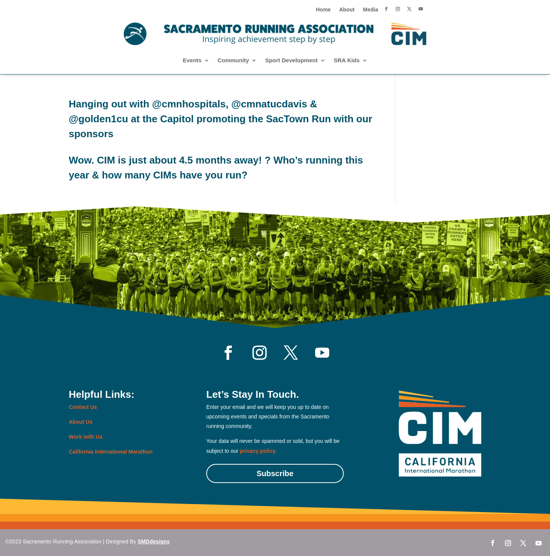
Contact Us (83, 407)
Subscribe (275, 473)
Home (323, 10)
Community (233, 60)
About (346, 10)
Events (192, 60)
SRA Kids (347, 60)
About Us (80, 422)
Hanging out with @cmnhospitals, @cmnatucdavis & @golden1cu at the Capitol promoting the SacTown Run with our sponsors (220, 118)
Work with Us (85, 437)
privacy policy (257, 451)
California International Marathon (110, 452)
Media (370, 10)
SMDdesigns (154, 541)
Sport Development (291, 60)
